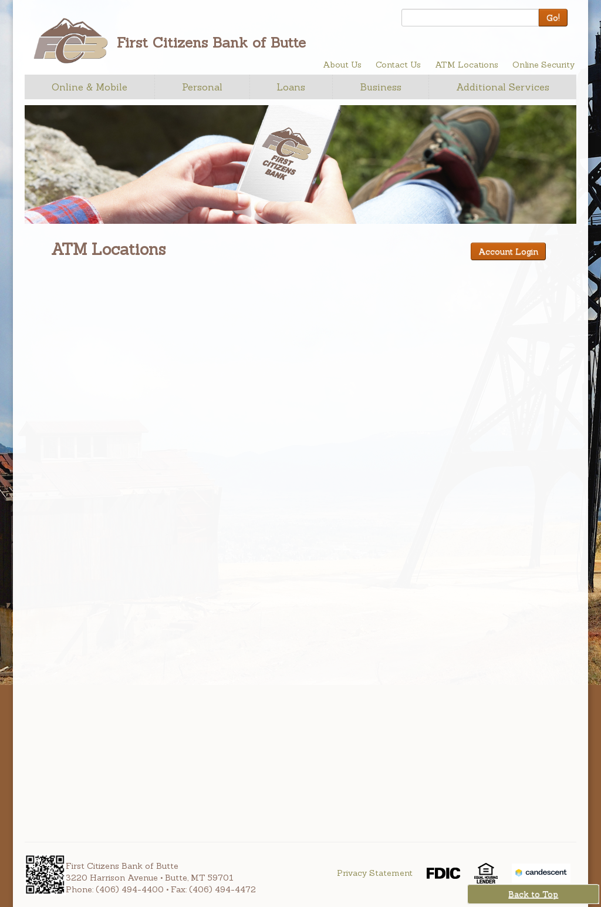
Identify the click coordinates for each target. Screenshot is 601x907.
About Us (342, 64)
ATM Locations (466, 64)
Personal (202, 87)
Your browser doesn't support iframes (240, 533)
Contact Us (398, 64)
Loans (290, 87)
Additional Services (502, 87)
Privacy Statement (375, 873)
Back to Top (533, 894)
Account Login (508, 251)
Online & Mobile (89, 87)
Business (380, 87)
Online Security (543, 64)
